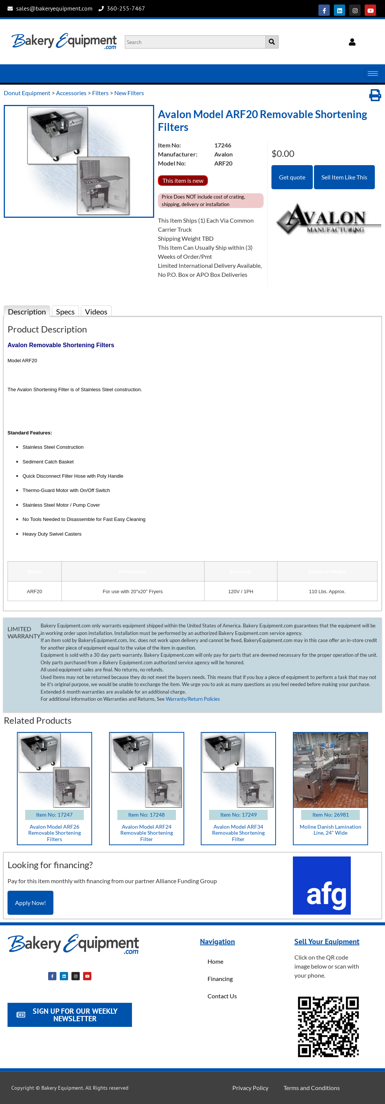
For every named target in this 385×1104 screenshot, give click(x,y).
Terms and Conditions (311, 1087)
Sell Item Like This (344, 177)
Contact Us (222, 995)
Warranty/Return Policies (193, 699)
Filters (100, 92)
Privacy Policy (250, 1087)
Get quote (292, 177)
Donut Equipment (27, 92)
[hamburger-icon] (372, 73)
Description (27, 311)
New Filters (129, 92)
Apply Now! (30, 902)
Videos (96, 311)
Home (215, 961)
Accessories (71, 92)
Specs (65, 311)
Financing (220, 978)
